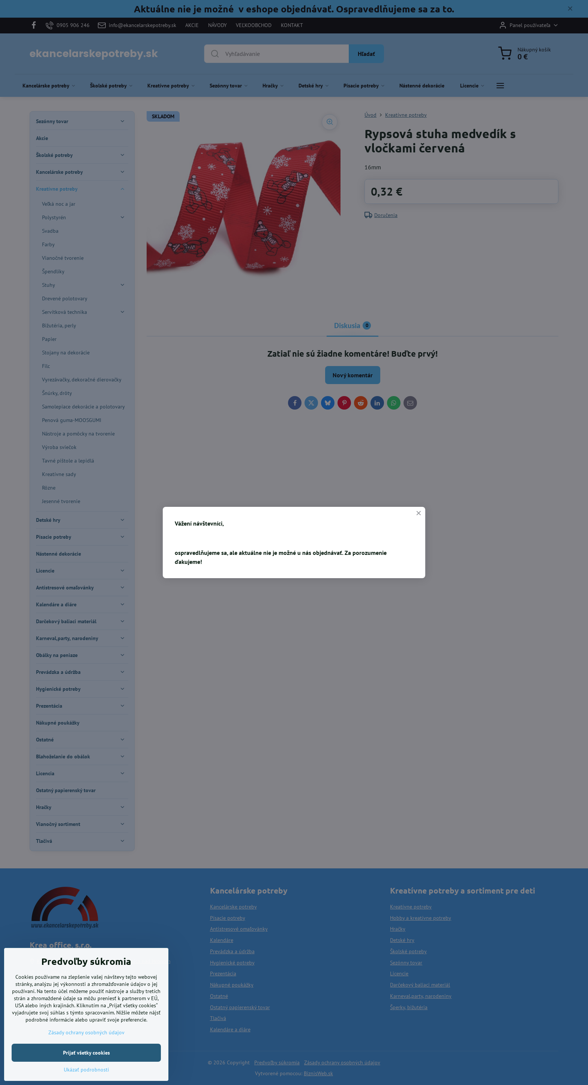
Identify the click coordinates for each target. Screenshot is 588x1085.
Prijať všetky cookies (86, 1052)
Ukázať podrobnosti (86, 1069)
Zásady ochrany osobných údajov (86, 1032)
